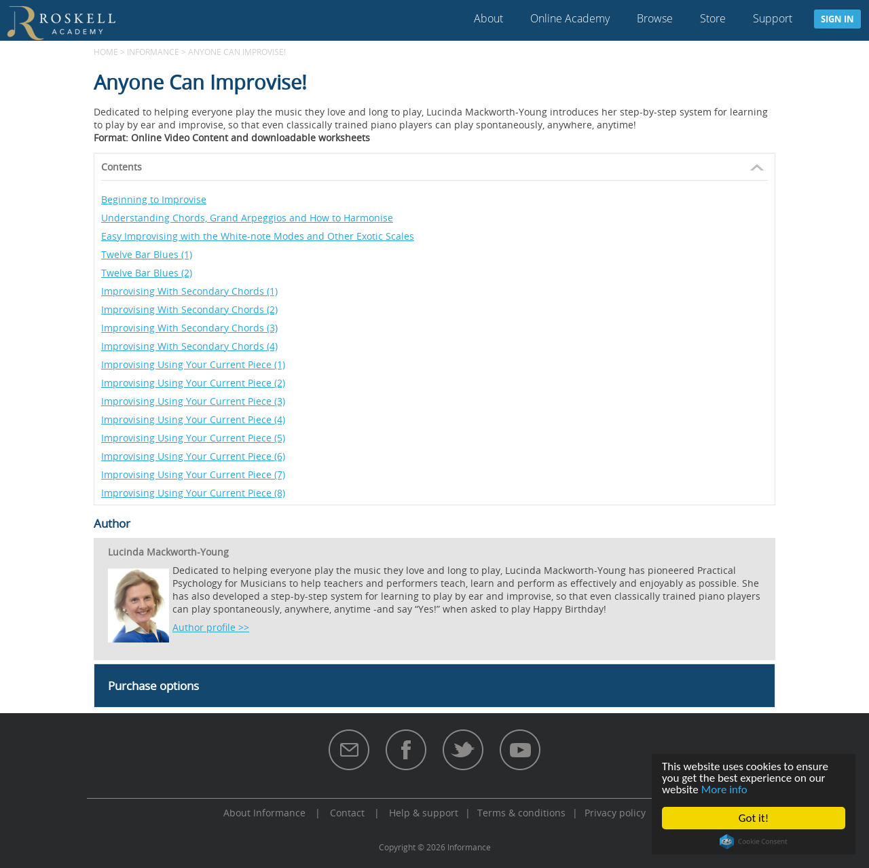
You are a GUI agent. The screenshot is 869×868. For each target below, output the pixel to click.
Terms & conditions (521, 812)
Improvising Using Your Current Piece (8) (193, 492)
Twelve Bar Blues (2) (146, 272)
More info (724, 789)
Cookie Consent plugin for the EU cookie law (754, 841)
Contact (347, 812)
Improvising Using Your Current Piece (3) (193, 401)
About (488, 18)
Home (106, 51)
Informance (153, 51)
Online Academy (570, 18)
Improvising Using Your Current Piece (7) (193, 474)
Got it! (754, 818)
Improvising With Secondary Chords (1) (189, 291)
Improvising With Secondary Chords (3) (189, 327)
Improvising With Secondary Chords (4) (189, 346)
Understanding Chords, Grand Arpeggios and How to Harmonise (247, 217)
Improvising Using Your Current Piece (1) (193, 364)
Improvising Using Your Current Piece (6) (193, 456)
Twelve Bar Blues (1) (146, 254)
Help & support (423, 812)
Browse (655, 18)
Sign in (837, 19)
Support (772, 18)
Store (713, 18)
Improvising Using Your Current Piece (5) (193, 437)
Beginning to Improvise (153, 199)
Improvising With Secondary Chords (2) (189, 309)
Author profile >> (210, 627)
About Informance (264, 812)
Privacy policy (615, 812)
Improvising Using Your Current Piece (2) (193, 382)
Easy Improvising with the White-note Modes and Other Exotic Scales (257, 236)
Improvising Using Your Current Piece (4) (193, 419)
